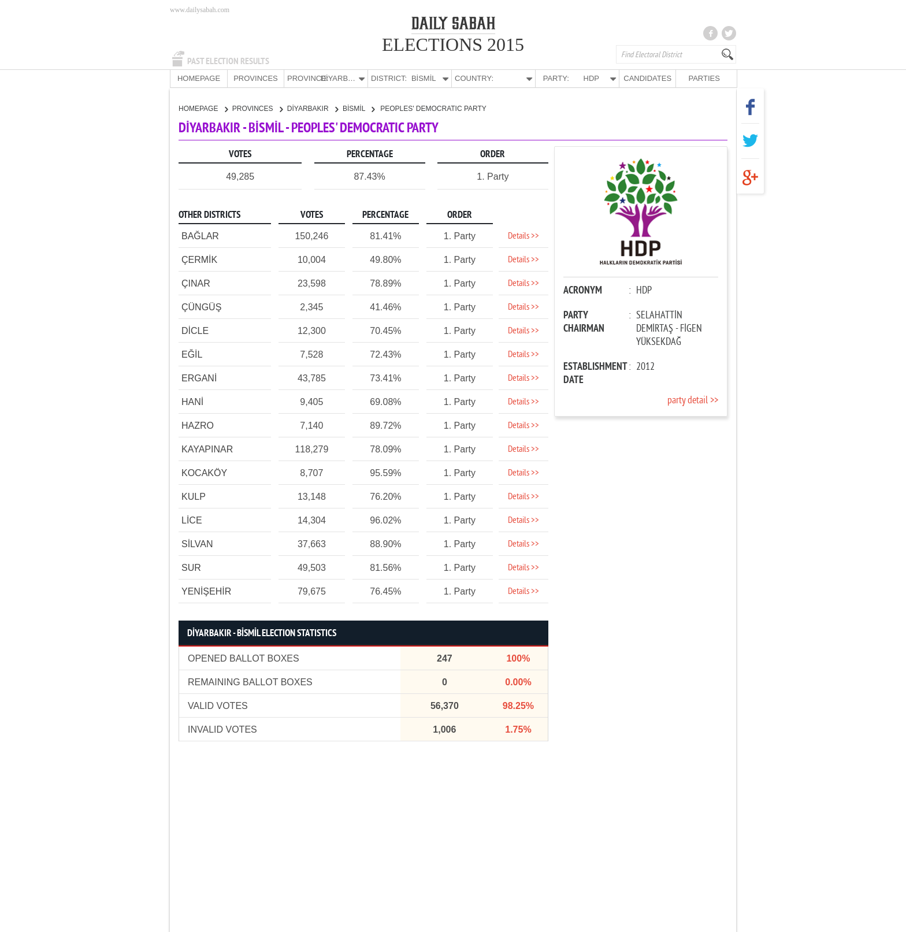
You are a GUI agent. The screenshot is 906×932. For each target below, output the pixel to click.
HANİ (192, 401)
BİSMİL (358, 108)
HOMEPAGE (198, 78)
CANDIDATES (647, 78)
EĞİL (191, 354)
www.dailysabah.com (199, 10)
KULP (193, 496)
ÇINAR (195, 283)
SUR (191, 567)
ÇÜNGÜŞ (201, 306)
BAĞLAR (200, 235)
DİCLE (195, 330)
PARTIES (703, 78)
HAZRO (197, 425)
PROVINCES (255, 78)
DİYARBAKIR (312, 108)
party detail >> (692, 400)
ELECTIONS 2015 (453, 44)
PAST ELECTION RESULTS (228, 61)
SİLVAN (197, 543)
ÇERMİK (199, 259)
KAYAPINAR (207, 449)
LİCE (191, 520)
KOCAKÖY (204, 472)
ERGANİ (199, 378)
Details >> (523, 236)
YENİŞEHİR (206, 591)
